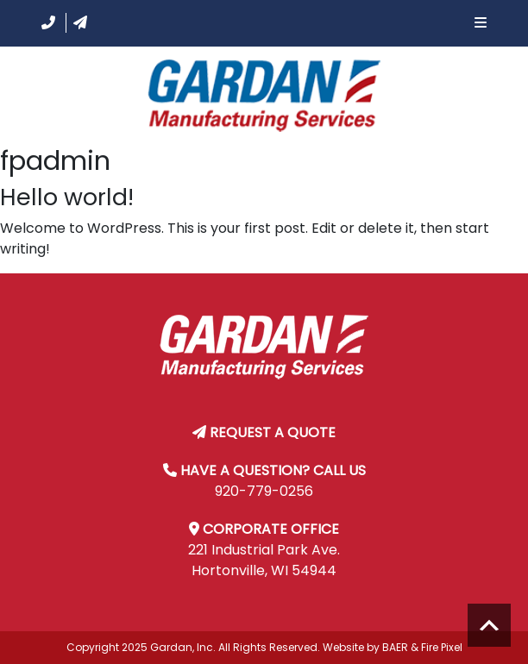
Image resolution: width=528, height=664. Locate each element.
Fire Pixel (441, 647)
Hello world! (67, 197)
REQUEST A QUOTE (273, 432)
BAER (395, 647)
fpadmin (55, 160)
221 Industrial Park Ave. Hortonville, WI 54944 (264, 560)
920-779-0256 (264, 491)
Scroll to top (489, 625)
